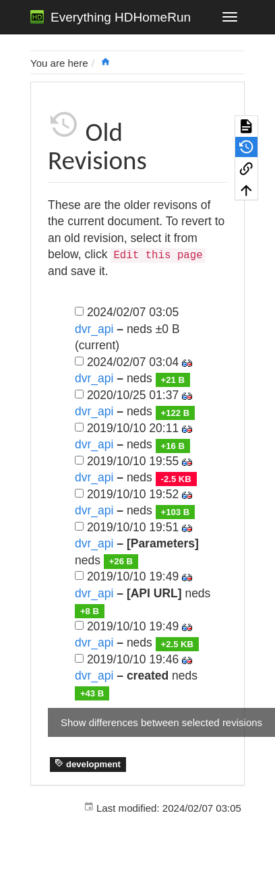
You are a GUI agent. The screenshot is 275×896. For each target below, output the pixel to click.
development (88, 764)
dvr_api (94, 329)
